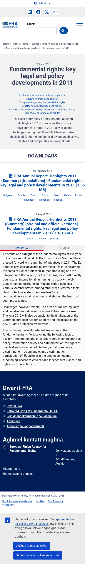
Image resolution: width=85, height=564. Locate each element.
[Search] (42, 30)
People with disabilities (55, 109)
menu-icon (80, 25)
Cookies (40, 501)
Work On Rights (20, 44)
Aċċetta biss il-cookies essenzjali (37, 555)
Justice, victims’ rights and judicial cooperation (55, 44)
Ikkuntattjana (11, 468)
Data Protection (56, 501)
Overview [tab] (21, 247)
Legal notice (26, 501)
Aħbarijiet (13, 421)
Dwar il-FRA (14, 406)
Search (31, 23)
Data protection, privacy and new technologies (42, 102)
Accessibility (8, 505)
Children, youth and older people (25, 109)
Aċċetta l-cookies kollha (31, 545)
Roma (71, 109)
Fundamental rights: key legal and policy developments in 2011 (37, 48)
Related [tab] (64, 247)
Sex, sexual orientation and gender (42, 113)
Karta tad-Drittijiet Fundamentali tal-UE (32, 411)
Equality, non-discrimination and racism (42, 106)
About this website (11, 501)
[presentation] (22, 248)
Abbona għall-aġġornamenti (25, 426)
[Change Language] (42, 3)
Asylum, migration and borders (41, 99)
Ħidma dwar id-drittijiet (18, 474)
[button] (29, 12)
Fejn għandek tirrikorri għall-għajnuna (32, 416)
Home (6, 44)
